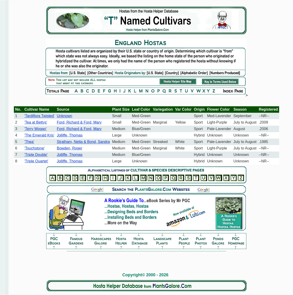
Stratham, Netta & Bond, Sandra (83, 142)
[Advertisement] (146, 260)
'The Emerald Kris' (39, 135)
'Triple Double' (36, 155)
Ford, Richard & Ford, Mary (79, 122)
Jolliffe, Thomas (69, 135)
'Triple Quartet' (36, 161)
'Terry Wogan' (35, 129)
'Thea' (29, 142)
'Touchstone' (34, 148)
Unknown (64, 116)
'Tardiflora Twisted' (39, 116)
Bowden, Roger (69, 148)
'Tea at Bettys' (35, 122)
